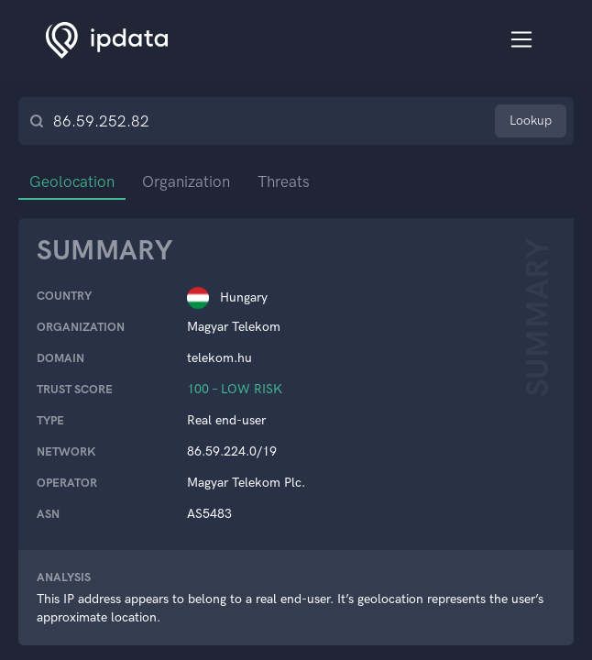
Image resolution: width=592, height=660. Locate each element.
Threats (284, 181)
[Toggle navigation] (522, 40)
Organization (186, 181)
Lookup (531, 120)
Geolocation (72, 181)
